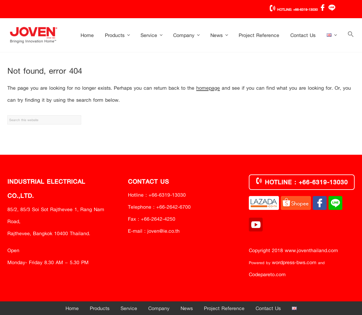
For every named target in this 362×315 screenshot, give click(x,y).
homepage (208, 87)
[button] (351, 35)
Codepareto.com (267, 274)
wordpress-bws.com (294, 262)
